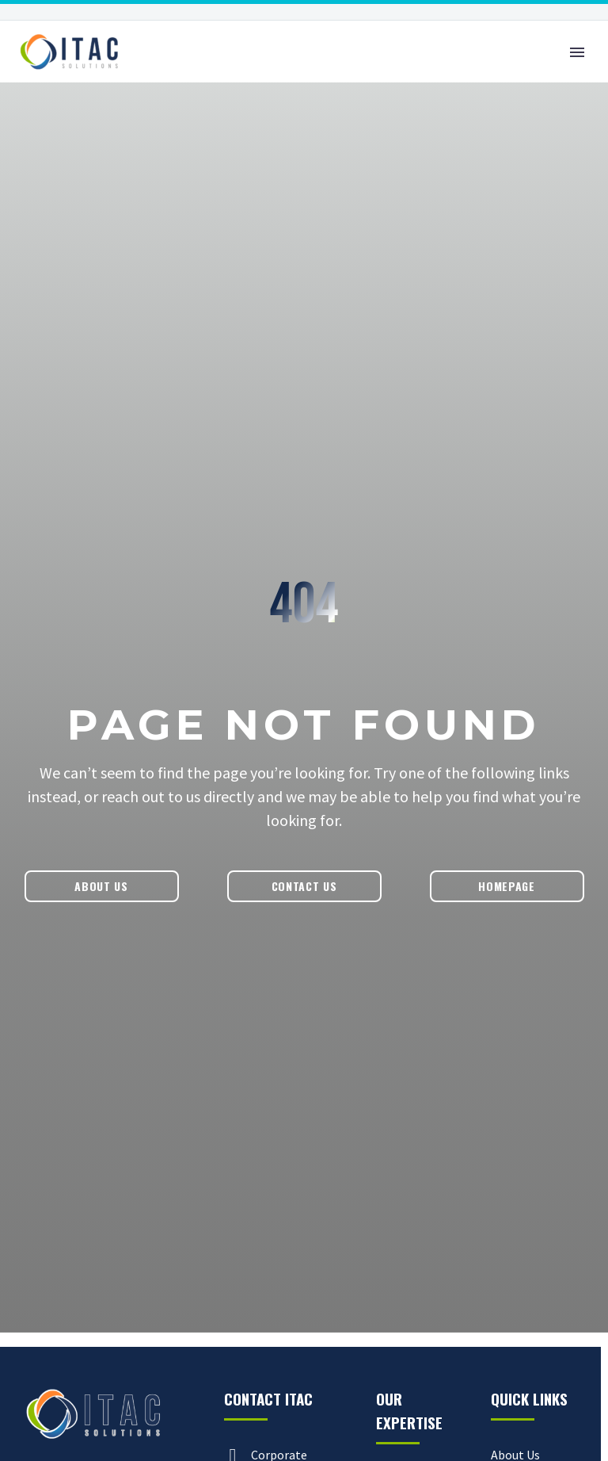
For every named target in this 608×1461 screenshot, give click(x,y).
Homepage (506, 886)
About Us (101, 886)
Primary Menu (577, 52)
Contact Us (304, 886)
